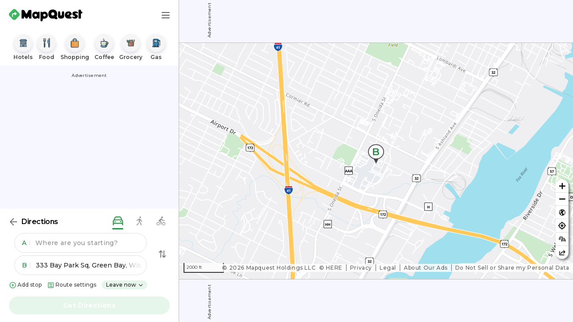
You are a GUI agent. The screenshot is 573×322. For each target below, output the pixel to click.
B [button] (26, 265)
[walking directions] (139, 221)
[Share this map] (562, 252)
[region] (376, 161)
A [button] (26, 243)
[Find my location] (562, 225)
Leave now (125, 284)
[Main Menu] (166, 15)
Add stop (25, 285)
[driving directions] (117, 221)
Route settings (71, 285)
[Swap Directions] (162, 254)
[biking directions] (160, 221)
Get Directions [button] (89, 305)
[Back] (13, 221)
